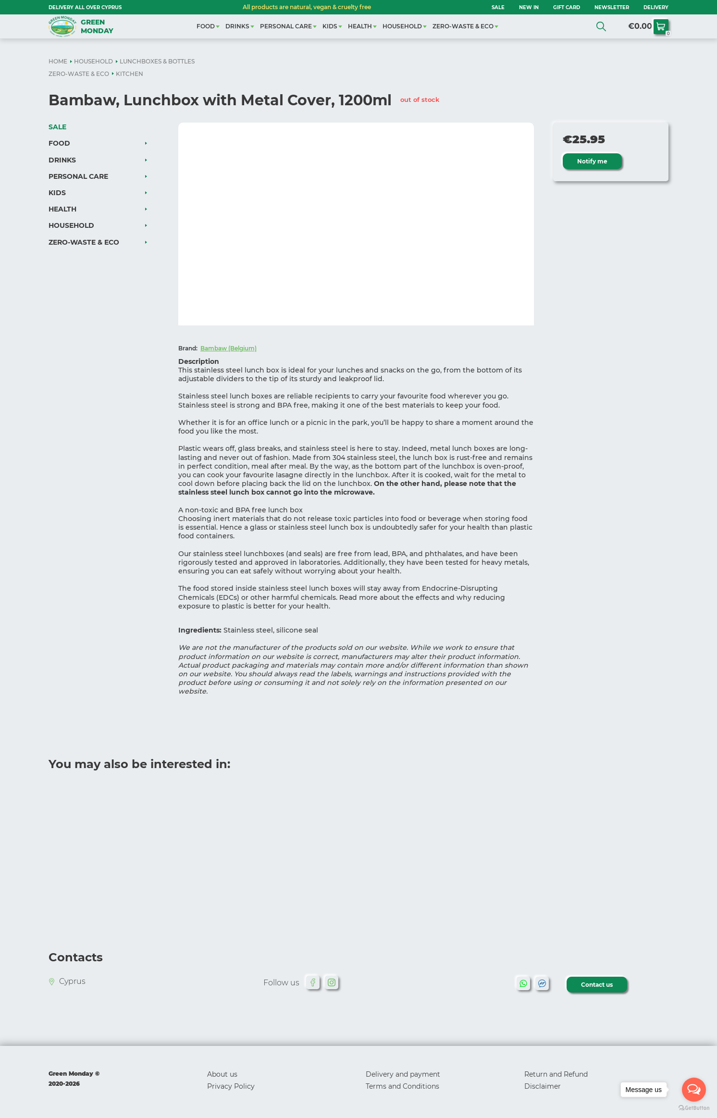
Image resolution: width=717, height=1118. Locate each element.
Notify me (592, 161)
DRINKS (237, 26)
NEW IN (529, 7)
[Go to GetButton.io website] (694, 1108)
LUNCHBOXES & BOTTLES (157, 61)
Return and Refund (556, 1074)
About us (222, 1074)
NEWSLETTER (611, 7)
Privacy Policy (231, 1086)
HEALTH (360, 26)
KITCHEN (129, 73)
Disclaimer (542, 1086)
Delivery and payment (403, 1074)
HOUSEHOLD (402, 26)
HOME (58, 61)
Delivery (655, 7)
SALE (498, 7)
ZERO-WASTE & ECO (463, 26)
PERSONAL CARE (286, 26)
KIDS (329, 26)
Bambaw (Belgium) (228, 348)
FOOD (206, 26)
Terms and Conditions (402, 1086)
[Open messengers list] (694, 1090)
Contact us (597, 984)
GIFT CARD (566, 7)
